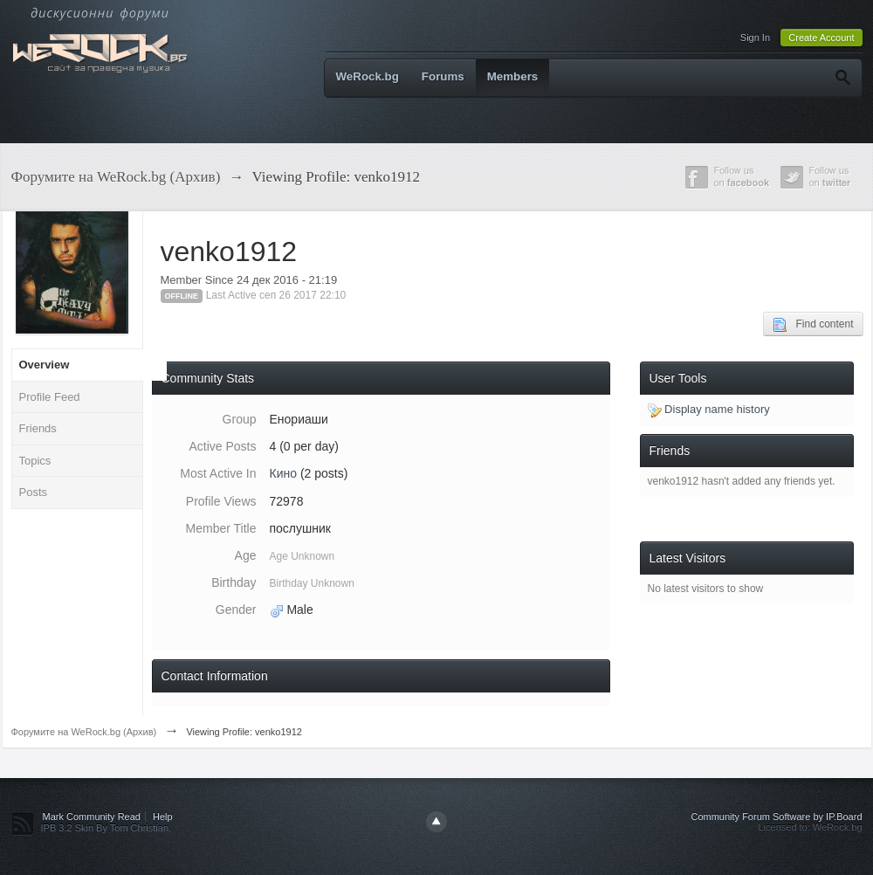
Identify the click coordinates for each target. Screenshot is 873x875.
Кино (284, 473)
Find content (813, 325)
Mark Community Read (92, 816)
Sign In (755, 37)
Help (163, 816)
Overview (44, 364)
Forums (443, 76)
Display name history (709, 409)
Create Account (821, 37)
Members (513, 76)
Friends (38, 428)
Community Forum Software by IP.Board (776, 816)
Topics (35, 460)
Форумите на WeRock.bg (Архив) (84, 732)
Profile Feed (49, 396)
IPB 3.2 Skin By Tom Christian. (106, 828)
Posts (33, 492)
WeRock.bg (367, 76)
